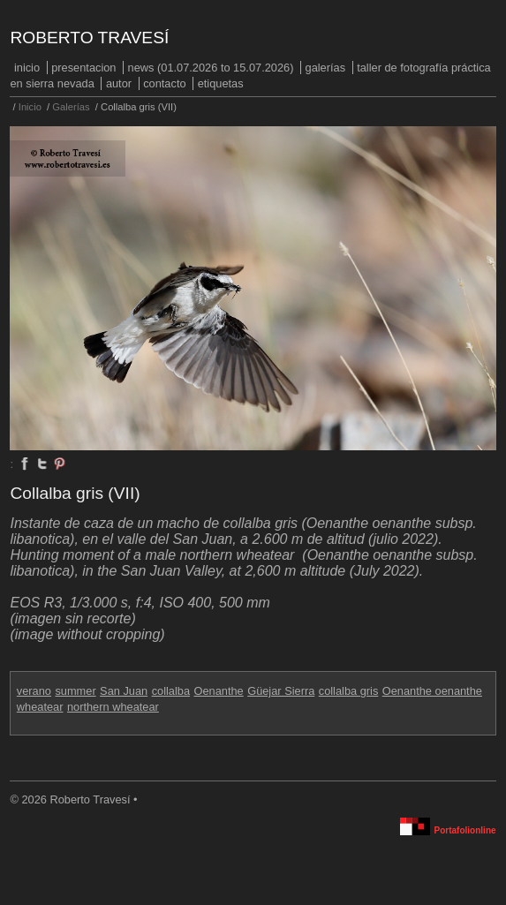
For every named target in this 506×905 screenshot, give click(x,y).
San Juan (123, 691)
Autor (119, 83)
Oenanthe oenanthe (432, 691)
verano (34, 691)
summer (75, 691)
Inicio (27, 67)
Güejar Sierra (280, 691)
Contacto (164, 83)
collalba (171, 691)
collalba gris (349, 691)
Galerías (326, 67)
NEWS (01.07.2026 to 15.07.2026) (211, 67)
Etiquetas (221, 83)
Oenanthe (219, 691)
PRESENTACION (83, 67)
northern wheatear (113, 706)
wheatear (40, 706)
